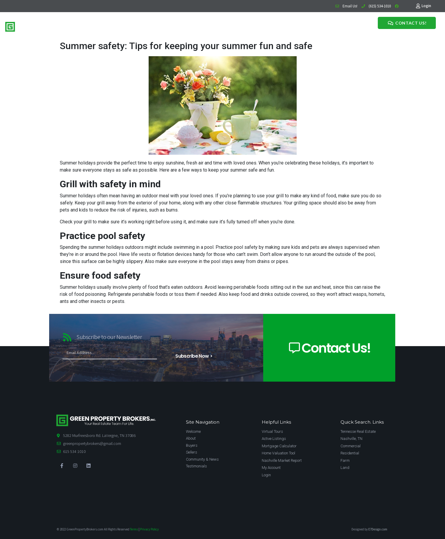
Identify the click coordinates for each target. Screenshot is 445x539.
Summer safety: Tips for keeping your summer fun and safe (186, 45)
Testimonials (189, 25)
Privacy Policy (149, 529)
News (169, 25)
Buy (114, 25)
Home (101, 25)
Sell (124, 25)
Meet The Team (146, 25)
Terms (134, 529)
